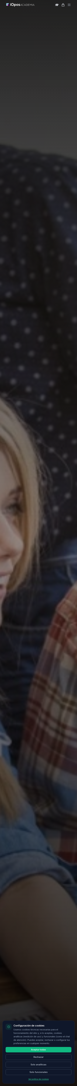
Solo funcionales (39, 1072)
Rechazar (38, 1057)
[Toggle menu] (69, 5)
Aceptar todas (38, 1049)
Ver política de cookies (38, 1079)
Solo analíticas (38, 1064)
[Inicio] (20, 5)
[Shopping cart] (63, 5)
